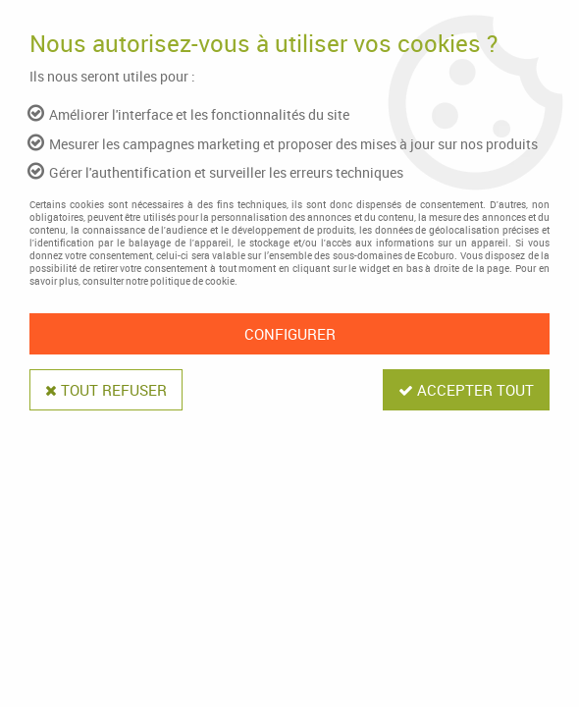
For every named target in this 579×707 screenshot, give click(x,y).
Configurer (290, 334)
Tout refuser (106, 390)
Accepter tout (466, 390)
